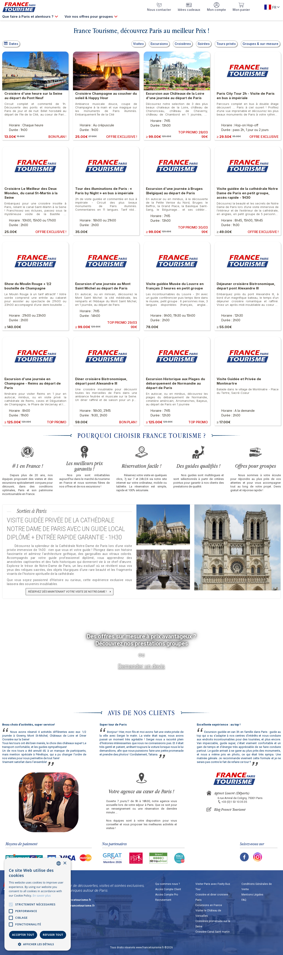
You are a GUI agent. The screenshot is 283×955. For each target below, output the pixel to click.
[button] (37, 944)
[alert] (37, 904)
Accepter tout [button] (23, 935)
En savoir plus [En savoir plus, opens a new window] (42, 895)
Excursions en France (208, 905)
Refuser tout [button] (53, 935)
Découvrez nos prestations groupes (141, 643)
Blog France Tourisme (230, 809)
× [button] (64, 863)
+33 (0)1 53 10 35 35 (234, 801)
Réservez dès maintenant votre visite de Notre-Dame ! (67, 591)
